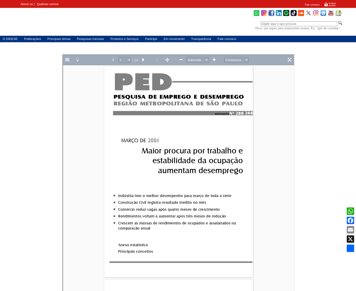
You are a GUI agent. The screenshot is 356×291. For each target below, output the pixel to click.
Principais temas (59, 39)
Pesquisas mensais (90, 39)
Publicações (32, 39)
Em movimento (174, 39)
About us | (27, 4)
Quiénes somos (48, 4)
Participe (151, 39)
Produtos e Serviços (125, 39)
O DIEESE (10, 39)
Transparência (201, 39)
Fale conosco (312, 4)
